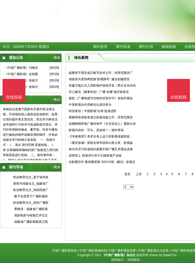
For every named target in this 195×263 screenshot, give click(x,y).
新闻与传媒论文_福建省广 (30, 183)
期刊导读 (123, 47)
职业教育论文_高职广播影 (30, 202)
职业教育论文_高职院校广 (30, 190)
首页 (127, 174)
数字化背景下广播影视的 (31, 196)
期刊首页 (100, 47)
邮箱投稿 (169, 47)
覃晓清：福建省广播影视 (31, 209)
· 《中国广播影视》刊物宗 (20, 68)
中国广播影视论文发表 (153, 250)
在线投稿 (178, 97)
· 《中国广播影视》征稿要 (20, 74)
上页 (139, 174)
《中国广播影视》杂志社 (119, 255)
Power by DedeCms (162, 255)
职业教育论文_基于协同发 (30, 177)
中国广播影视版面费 (122, 250)
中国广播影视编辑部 (93, 250)
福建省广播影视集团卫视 (31, 222)
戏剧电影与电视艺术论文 (31, 215)
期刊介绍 (146, 47)
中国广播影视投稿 (64, 250)
